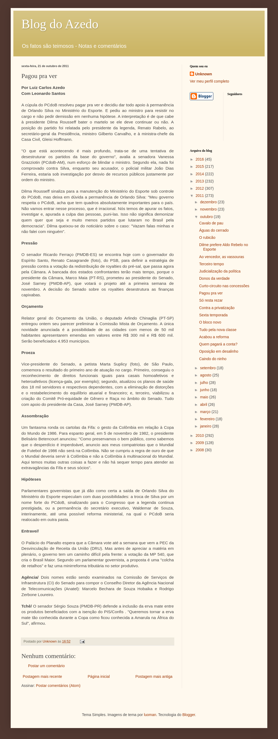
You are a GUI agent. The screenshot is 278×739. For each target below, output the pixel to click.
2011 (200, 195)
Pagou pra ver (211, 293)
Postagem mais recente (42, 676)
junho (205, 390)
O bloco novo (210, 322)
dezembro (209, 202)
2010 (200, 435)
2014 (200, 174)
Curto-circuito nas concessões (224, 286)
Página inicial (99, 676)
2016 (200, 159)
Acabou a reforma (214, 337)
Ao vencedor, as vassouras (221, 257)
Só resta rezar (211, 300)
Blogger (188, 715)
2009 (200, 443)
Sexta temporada (213, 315)
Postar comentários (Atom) (58, 685)
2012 (200, 188)
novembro (209, 209)
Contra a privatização (216, 308)
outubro (207, 217)
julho (204, 382)
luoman (150, 715)
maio (204, 397)
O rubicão (207, 237)
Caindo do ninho (212, 359)
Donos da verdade (214, 278)
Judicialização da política (220, 271)
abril (204, 404)
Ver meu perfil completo (209, 81)
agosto (206, 375)
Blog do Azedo (59, 24)
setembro (208, 368)
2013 (200, 181)
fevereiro (207, 419)
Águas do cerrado (214, 230)
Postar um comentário (46, 666)
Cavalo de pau (211, 223)
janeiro (206, 426)
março (205, 412)
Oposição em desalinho (218, 351)
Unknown (203, 74)
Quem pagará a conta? (218, 344)
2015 (200, 166)
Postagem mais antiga (153, 676)
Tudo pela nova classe (218, 330)
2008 (200, 450)
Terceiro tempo (211, 264)
